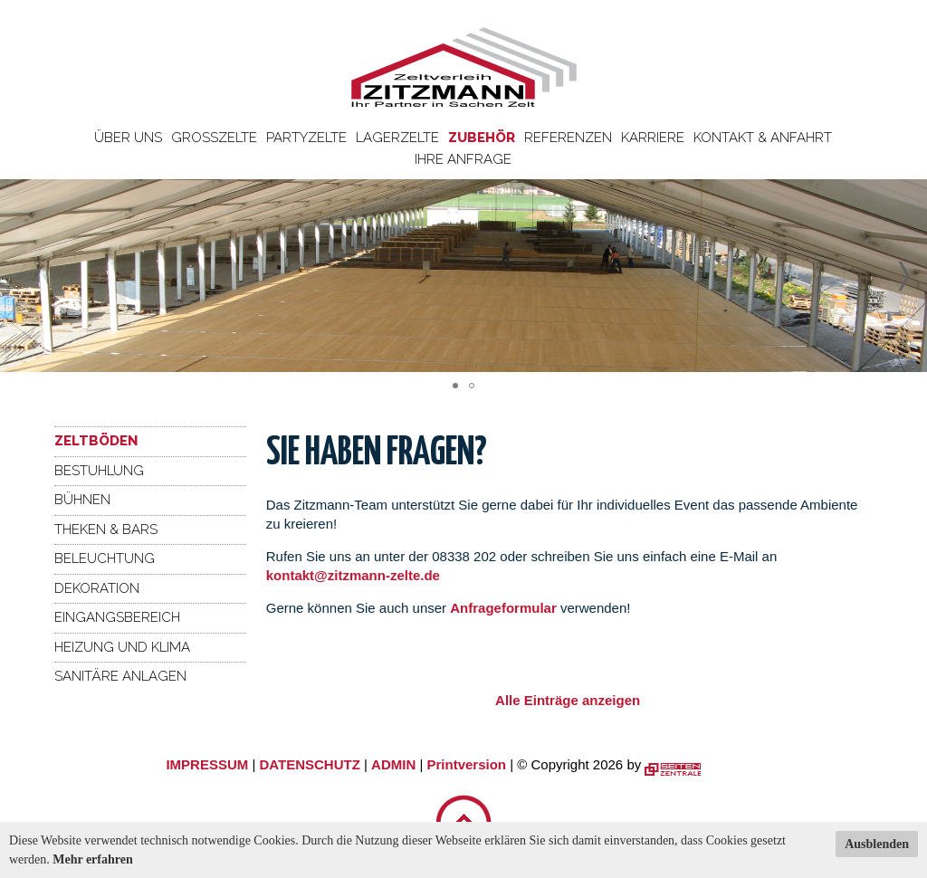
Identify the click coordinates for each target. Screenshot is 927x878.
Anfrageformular (505, 608)
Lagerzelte (397, 137)
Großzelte (214, 137)
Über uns (128, 137)
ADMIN (393, 764)
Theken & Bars (106, 529)
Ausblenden (877, 844)
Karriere (652, 137)
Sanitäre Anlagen (120, 676)
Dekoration (96, 588)
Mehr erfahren (93, 859)
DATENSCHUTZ (309, 764)
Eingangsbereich (117, 617)
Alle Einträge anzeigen (567, 700)
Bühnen (82, 499)
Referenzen (568, 137)
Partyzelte (306, 137)
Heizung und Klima (122, 647)
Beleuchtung (104, 558)
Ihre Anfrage (463, 159)
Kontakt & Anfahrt (762, 137)
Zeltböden (96, 441)
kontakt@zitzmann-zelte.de (353, 575)
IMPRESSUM (207, 764)
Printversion (467, 764)
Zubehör (481, 137)
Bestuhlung (99, 471)
